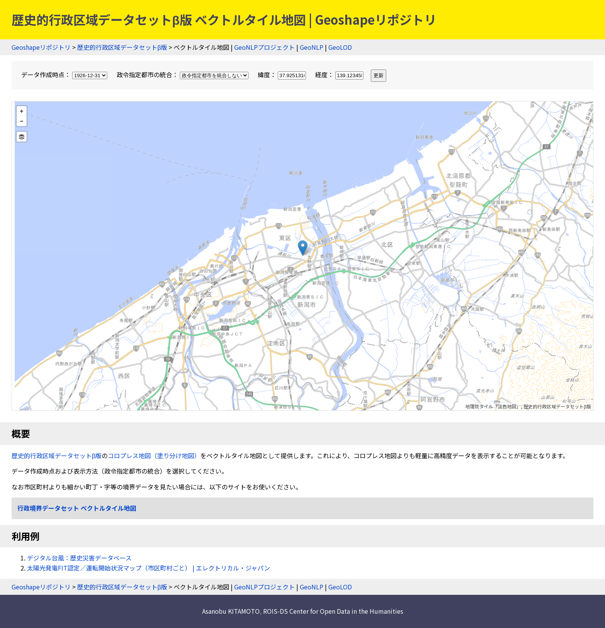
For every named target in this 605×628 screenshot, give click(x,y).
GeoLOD (340, 47)
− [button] (22, 121)
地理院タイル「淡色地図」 (493, 406)
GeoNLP (311, 47)
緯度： (283, 74)
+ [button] (22, 111)
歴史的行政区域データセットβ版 (122, 47)
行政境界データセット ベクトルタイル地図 (76, 508)
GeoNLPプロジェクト (264, 47)
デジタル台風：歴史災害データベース (79, 557)
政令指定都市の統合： (183, 74)
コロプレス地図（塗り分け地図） (154, 455)
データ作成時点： (65, 74)
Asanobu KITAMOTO (231, 611)
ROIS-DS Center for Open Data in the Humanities (333, 611)
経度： (340, 74)
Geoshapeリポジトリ (41, 47)
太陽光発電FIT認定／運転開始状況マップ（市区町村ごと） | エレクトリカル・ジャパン (148, 567)
